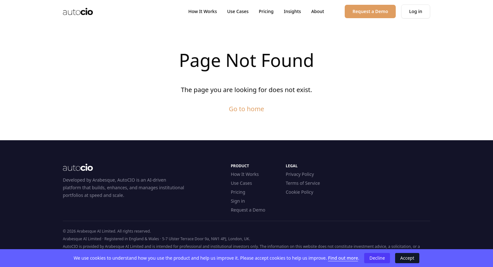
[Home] (78, 11)
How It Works (202, 11)
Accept (407, 258)
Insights (292, 11)
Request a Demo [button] (370, 11)
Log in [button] (415, 11)
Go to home (246, 109)
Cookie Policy (299, 192)
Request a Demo (248, 210)
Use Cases (237, 11)
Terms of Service (303, 183)
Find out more (343, 258)
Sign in (238, 201)
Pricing (266, 11)
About (317, 11)
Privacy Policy (300, 174)
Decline (377, 258)
